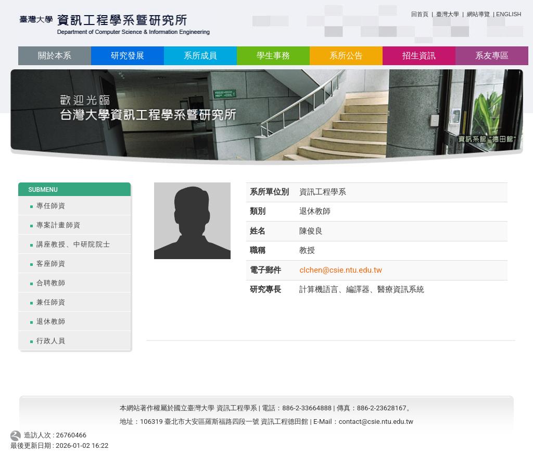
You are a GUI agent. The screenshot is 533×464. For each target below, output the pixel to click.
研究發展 (127, 55)
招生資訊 (419, 55)
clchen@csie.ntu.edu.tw (340, 270)
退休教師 (51, 321)
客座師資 (51, 263)
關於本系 (54, 55)
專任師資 (51, 206)
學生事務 (273, 55)
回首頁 (419, 14)
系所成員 (200, 55)
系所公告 (346, 55)
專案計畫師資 (58, 225)
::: (407, 12)
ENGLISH (508, 14)
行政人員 (51, 341)
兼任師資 (51, 302)
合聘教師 (51, 283)
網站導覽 (478, 14)
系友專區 (492, 55)
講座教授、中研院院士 (73, 244)
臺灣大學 (448, 14)
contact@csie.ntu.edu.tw (376, 421)
